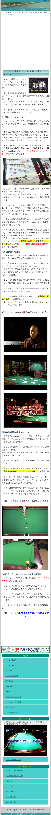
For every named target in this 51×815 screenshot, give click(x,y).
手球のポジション (12, 691)
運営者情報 (45, 9)
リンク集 (34, 9)
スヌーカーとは (11, 797)
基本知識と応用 (11, 686)
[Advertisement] (25, 43)
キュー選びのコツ (12, 802)
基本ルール (9, 670)
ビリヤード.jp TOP (12, 660)
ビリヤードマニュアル (13, 760)
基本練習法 (9, 681)
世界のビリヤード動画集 (14, 770)
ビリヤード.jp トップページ (14, 12)
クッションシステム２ (13, 702)
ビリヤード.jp (10, 4)
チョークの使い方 (12, 786)
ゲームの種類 (10, 707)
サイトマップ (22, 9)
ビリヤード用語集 (12, 712)
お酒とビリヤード (12, 781)
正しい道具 (9, 791)
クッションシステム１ (13, 697)
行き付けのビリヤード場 (14, 776)
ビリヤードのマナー (13, 665)
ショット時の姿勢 (12, 676)
